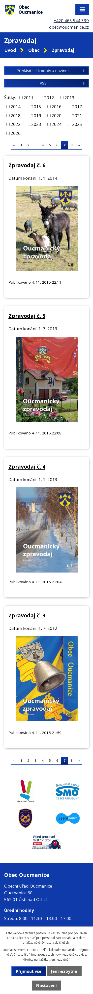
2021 (77, 115)
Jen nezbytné (64, 971)
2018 (16, 115)
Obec (33, 50)
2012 (49, 97)
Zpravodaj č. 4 (26, 466)
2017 (77, 106)
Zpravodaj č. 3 (26, 615)
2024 (57, 124)
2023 (36, 124)
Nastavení (46, 985)
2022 (16, 124)
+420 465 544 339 (71, 20)
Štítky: (10, 97)
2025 (77, 124)
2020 (57, 115)
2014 (16, 106)
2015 (36, 106)
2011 (28, 97)
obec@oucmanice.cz (69, 27)
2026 (16, 133)
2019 (36, 115)
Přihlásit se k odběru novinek (51, 70)
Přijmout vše (28, 971)
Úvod (10, 50)
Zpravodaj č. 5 (26, 315)
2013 (69, 97)
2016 (57, 106)
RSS (63, 83)
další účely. (62, 942)
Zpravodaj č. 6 (26, 165)
